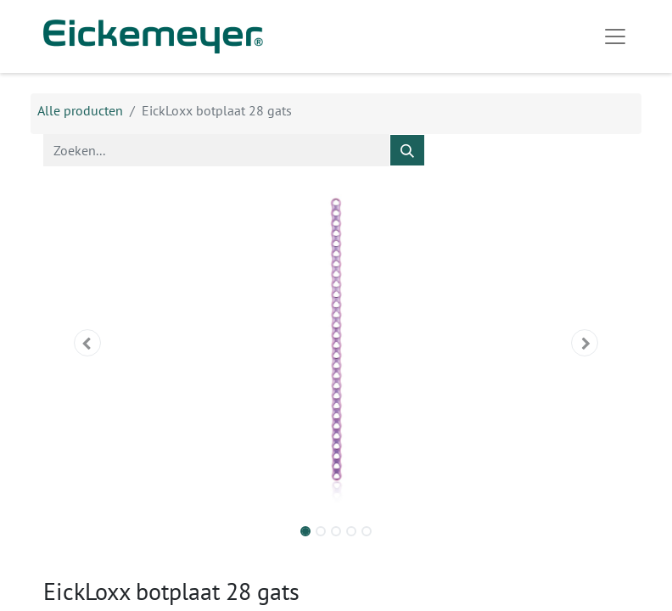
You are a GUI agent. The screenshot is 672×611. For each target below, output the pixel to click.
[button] (87, 343)
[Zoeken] (407, 150)
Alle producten (80, 110)
